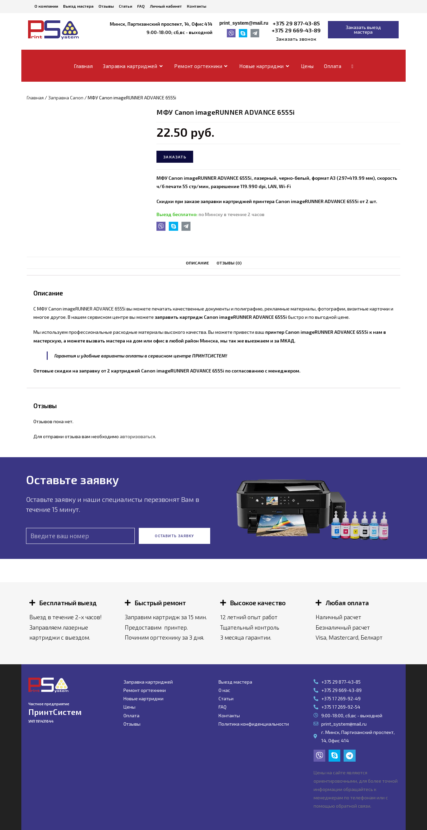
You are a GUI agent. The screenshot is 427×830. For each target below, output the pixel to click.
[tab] (197, 263)
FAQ (141, 6)
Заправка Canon (65, 97)
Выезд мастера (78, 6)
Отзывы (106, 6)
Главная (35, 97)
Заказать (174, 156)
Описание (197, 262)
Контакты (196, 6)
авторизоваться (137, 436)
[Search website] (352, 66)
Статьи (125, 6)
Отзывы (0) (229, 262)
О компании (46, 6)
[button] (296, 39)
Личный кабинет (166, 6)
